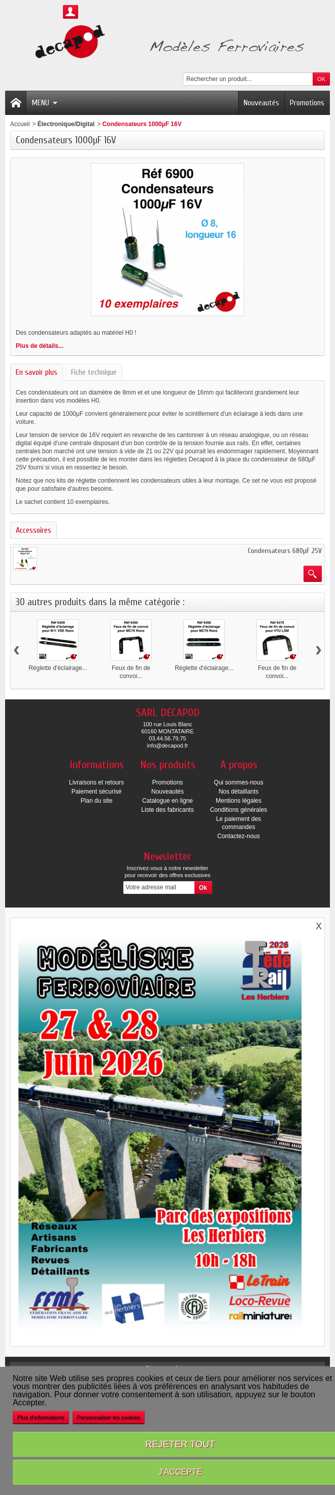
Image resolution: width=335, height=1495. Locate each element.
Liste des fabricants (167, 809)
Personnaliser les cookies (109, 1417)
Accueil (20, 124)
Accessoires (33, 530)
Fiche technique (94, 372)
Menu (44, 102)
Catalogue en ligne (167, 800)
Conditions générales (238, 809)
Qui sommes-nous (238, 782)
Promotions (307, 102)
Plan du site (97, 800)
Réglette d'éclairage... (57, 668)
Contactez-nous (238, 836)
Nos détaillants (239, 791)
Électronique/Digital (66, 124)
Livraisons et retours (96, 782)
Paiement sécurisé (97, 791)
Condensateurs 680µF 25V (285, 550)
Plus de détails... (39, 345)
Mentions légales (238, 800)
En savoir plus (36, 372)
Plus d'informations (40, 1417)
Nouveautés (261, 102)
